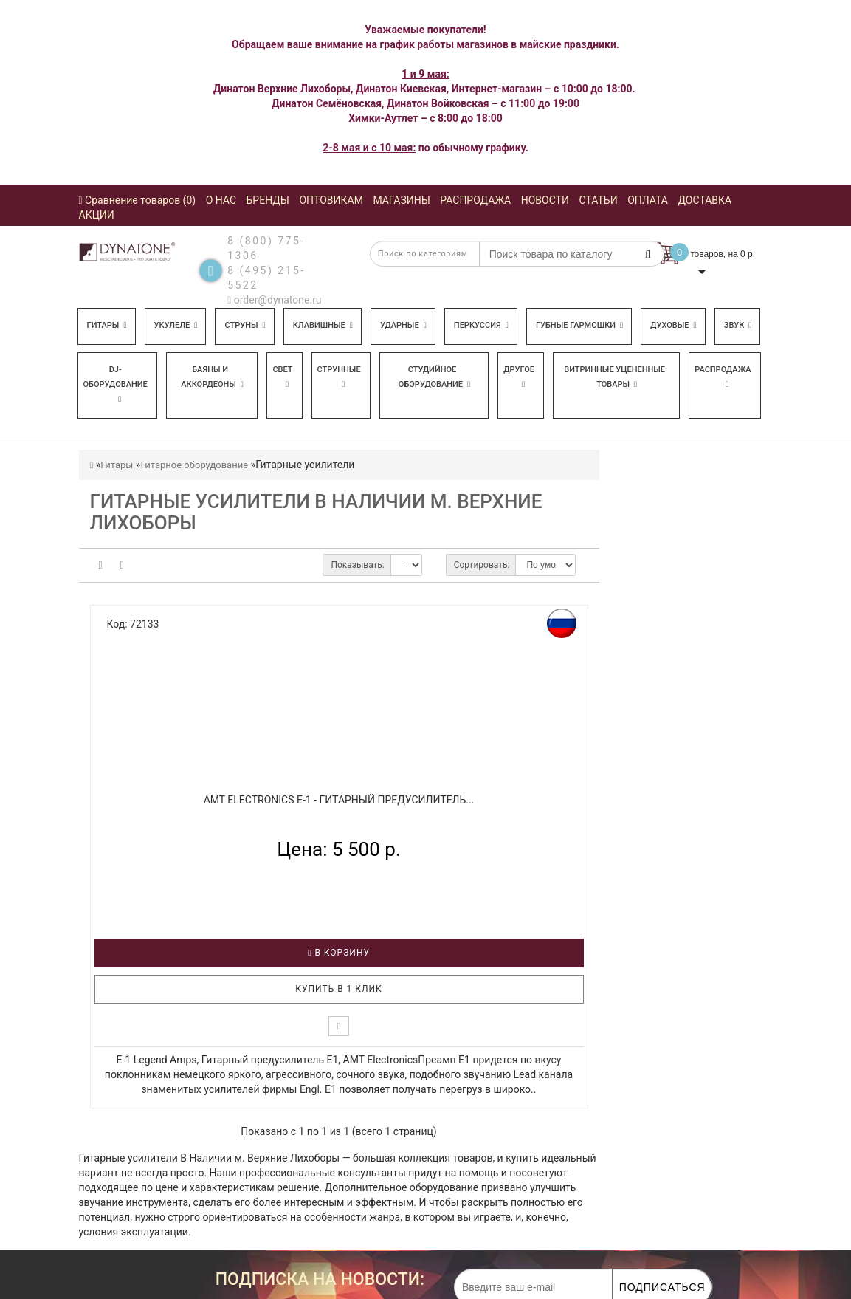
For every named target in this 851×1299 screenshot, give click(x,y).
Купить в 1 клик (338, 989)
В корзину (339, 952)
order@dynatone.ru (274, 300)
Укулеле (176, 325)
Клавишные (323, 325)
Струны (244, 325)
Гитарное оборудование (194, 464)
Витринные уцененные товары (614, 377)
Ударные (403, 325)
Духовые (673, 325)
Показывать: (357, 565)
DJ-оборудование (115, 384)
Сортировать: (482, 565)
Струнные (339, 376)
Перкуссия (481, 325)
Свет (282, 376)
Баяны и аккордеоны (212, 377)
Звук (738, 325)
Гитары (107, 325)
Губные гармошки (579, 325)
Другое (518, 376)
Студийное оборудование (434, 377)
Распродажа (723, 376)
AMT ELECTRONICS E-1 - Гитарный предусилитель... (339, 800)
